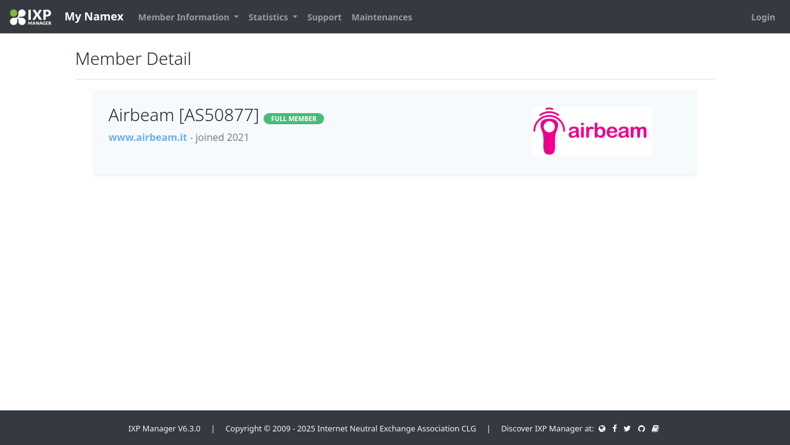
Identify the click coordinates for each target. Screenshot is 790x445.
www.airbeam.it (148, 137)
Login (763, 17)
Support (324, 17)
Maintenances (382, 17)
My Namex (66, 17)
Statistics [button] (270, 17)
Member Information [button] (184, 17)
